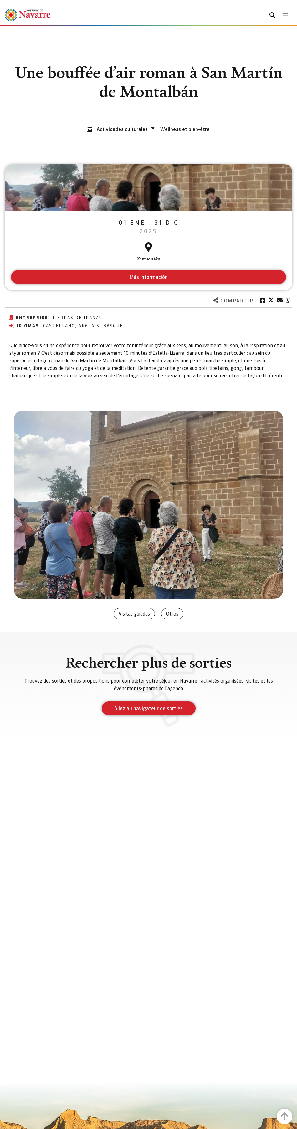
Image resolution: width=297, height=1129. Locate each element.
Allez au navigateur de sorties (148, 708)
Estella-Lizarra (168, 352)
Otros (172, 613)
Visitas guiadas (134, 613)
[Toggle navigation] (285, 15)
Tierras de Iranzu (77, 317)
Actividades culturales (122, 129)
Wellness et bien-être (185, 129)
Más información (148, 277)
